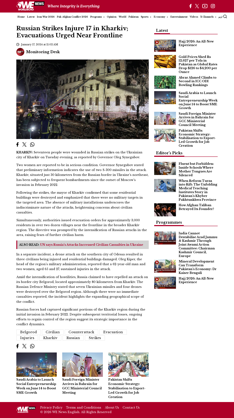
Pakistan (133, 16)
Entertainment (179, 16)
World (122, 16)
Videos (194, 16)
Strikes (95, 338)
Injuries (27, 338)
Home (21, 16)
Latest (31, 16)
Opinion (111, 16)
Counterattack (81, 332)
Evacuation (113, 332)
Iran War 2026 (46, 16)
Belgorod (28, 332)
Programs (96, 16)
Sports (144, 16)
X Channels (207, 16)
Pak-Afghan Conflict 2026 (72, 16)
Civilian (53, 332)
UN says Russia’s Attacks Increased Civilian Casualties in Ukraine (91, 244)
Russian (73, 338)
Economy (159, 16)
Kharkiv (50, 338)
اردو (220, 16)
